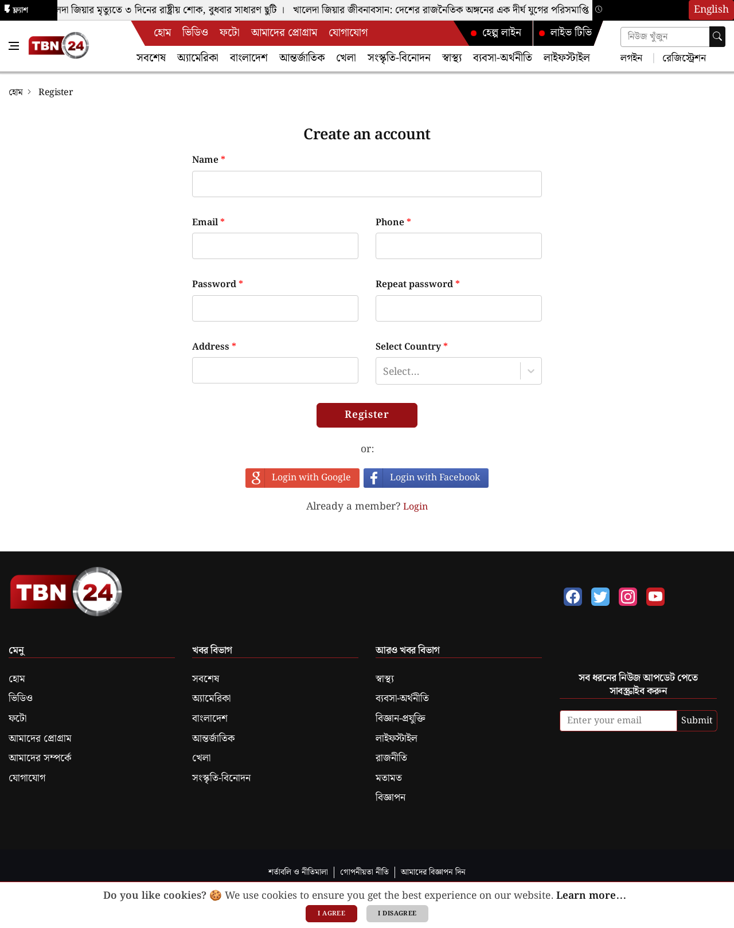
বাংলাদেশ (249, 58)
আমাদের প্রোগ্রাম (284, 33)
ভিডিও (195, 33)
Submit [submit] (697, 721)
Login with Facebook (435, 478)
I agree (331, 914)
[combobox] (383, 371)
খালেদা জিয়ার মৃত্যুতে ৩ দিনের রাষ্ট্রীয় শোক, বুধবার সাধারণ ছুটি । (167, 10)
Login (415, 507)
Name (208, 160)
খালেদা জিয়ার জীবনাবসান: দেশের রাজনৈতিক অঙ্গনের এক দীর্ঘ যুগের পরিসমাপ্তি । (448, 10)
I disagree (397, 914)
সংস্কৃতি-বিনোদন (399, 58)
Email (208, 223)
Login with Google (311, 478)
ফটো (230, 33)
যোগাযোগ (348, 33)
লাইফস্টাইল (567, 58)
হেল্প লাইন (495, 33)
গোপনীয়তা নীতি (364, 872)
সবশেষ (151, 58)
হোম (162, 33)
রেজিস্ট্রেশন (682, 57)
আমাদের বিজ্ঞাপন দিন (433, 872)
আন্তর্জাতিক (302, 58)
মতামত (389, 778)
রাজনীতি (391, 758)
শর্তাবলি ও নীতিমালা (298, 872)
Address (214, 347)
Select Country (412, 347)
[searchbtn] (717, 36)
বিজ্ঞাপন (390, 798)
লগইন (631, 57)
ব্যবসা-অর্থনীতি (502, 58)
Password (217, 285)
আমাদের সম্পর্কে (40, 758)
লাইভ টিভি (564, 33)
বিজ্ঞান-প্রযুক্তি (400, 719)
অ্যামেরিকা (197, 58)
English (711, 10)
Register (367, 415)
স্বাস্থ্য (452, 58)
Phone (393, 223)
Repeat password (418, 285)
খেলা (346, 58)
